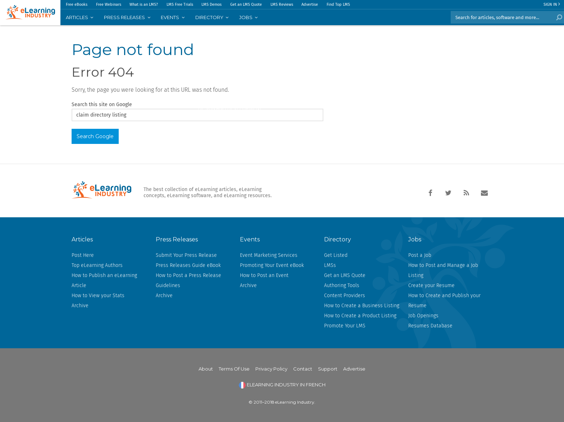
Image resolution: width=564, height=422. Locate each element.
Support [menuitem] (327, 368)
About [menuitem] (206, 368)
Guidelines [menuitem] (168, 285)
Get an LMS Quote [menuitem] (246, 4)
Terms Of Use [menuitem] (234, 368)
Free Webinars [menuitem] (108, 4)
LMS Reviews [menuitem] (281, 4)
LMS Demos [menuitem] (211, 4)
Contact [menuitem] (302, 368)
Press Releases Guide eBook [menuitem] (188, 265)
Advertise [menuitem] (309, 4)
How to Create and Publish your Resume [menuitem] (444, 300)
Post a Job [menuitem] (419, 255)
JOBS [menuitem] (246, 17)
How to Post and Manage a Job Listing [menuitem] (443, 270)
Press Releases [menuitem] (177, 239)
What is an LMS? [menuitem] (143, 4)
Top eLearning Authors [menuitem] (97, 265)
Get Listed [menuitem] (335, 255)
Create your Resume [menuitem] (431, 285)
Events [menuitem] (250, 239)
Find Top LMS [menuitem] (338, 4)
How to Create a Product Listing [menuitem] (360, 316)
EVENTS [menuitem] (170, 17)
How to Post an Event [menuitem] (264, 275)
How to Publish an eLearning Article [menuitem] (104, 280)
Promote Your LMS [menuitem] (344, 326)
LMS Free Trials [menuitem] (180, 4)
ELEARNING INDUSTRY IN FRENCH (282, 384)
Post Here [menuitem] (83, 255)
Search (558, 17)
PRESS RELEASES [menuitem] (124, 17)
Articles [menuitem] (77, 17)
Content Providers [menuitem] (344, 295)
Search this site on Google (102, 104)
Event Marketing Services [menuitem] (268, 255)
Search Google (95, 136)
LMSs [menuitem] (330, 265)
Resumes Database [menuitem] (430, 326)
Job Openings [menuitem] (423, 316)
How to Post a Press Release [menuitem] (188, 275)
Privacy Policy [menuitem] (271, 368)
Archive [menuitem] (80, 306)
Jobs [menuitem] (414, 239)
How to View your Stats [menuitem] (98, 295)
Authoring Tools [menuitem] (341, 285)
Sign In (551, 4)
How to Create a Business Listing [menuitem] (361, 306)
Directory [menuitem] (209, 17)
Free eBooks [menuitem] (76, 4)
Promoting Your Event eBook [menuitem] (272, 265)
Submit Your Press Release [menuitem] (186, 255)
